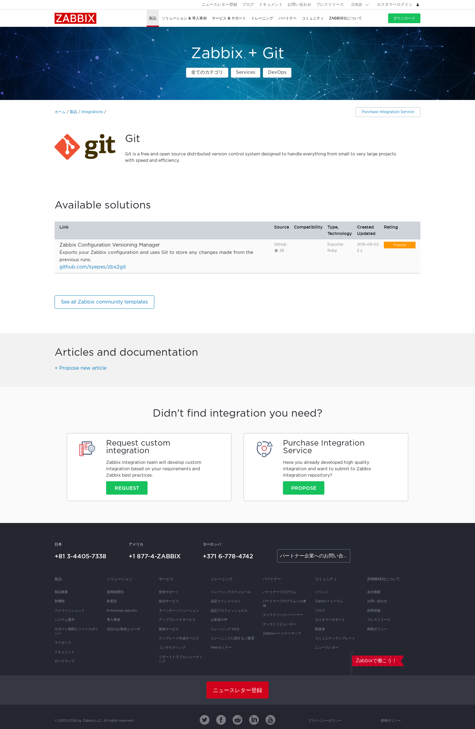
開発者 (320, 629)
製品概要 (61, 592)
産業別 (112, 601)
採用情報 (373, 610)
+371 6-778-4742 (228, 556)
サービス (166, 579)
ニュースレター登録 (219, 4)
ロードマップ (65, 661)
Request (127, 488)
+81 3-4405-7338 (80, 556)
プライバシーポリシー (325, 720)
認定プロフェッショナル (229, 610)
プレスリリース (330, 4)
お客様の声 (219, 619)
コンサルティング (172, 647)
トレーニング (222, 579)
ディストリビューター (279, 624)
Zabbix (75, 18)
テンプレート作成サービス (179, 638)
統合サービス (169, 601)
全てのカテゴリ (207, 72)
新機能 (60, 601)
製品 (73, 112)
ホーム (60, 112)
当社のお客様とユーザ (123, 629)
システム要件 (65, 619)
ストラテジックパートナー (283, 615)
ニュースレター (326, 647)
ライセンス (63, 642)
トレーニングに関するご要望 (232, 638)
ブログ (248, 4)
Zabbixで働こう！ (376, 661)
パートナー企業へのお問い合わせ (315, 556)
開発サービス (169, 629)
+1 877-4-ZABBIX (155, 556)
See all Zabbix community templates (104, 302)
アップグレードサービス (177, 619)
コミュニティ (326, 579)
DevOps (277, 72)
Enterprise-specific (122, 610)
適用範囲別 (115, 592)
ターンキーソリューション (179, 610)
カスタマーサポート (330, 619)
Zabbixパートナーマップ (282, 633)
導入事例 (113, 619)
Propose (303, 488)
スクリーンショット (70, 610)
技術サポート (169, 592)
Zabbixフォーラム (329, 601)
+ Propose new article (80, 368)
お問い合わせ (299, 4)
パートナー (272, 579)
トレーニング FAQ (225, 629)
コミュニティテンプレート (335, 638)
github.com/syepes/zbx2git (92, 267)
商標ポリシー (377, 629)
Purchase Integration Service (388, 112)
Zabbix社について (383, 579)
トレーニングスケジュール (231, 592)
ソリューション (119, 579)
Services (245, 72)
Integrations (92, 112)
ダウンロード (404, 18)
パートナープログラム (279, 592)
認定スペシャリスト (226, 601)
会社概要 (373, 592)
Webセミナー (221, 647)
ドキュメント (271, 4)
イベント (321, 592)
